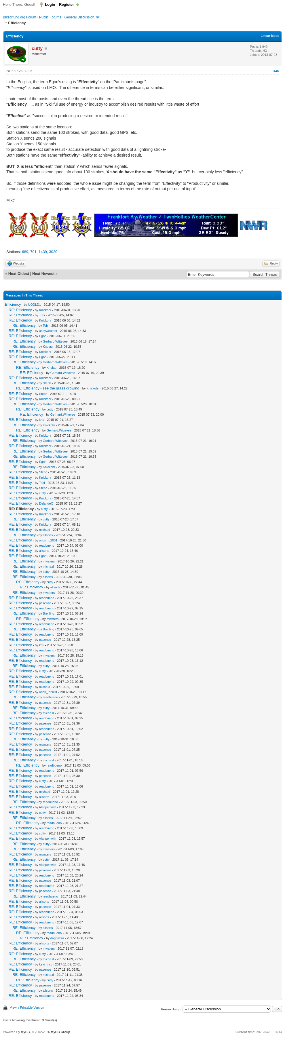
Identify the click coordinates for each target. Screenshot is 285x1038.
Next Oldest (18, 273)
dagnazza (57, 938)
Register (66, 4)
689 (25, 252)
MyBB (25, 1032)
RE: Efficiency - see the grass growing (47, 388)
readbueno (46, 545)
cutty (50, 409)
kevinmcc (45, 964)
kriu (41, 419)
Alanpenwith (47, 807)
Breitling (48, 613)
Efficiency (13, 304)
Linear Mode (270, 35)
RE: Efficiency (20, 310)
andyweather (48, 330)
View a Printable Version (27, 1007)
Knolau (48, 346)
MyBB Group (60, 1032)
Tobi (42, 315)
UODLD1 (34, 304)
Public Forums (50, 17)
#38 (276, 71)
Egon (43, 336)
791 (33, 252)
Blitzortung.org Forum (19, 17)
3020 (53, 252)
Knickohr (45, 310)
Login (50, 4)
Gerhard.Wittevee (55, 341)
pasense (45, 603)
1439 (43, 252)
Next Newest (43, 273)
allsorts (48, 535)
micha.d (44, 529)
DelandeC (46, 503)
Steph (47, 383)
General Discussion (79, 17)
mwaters (49, 561)
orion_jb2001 (48, 540)
